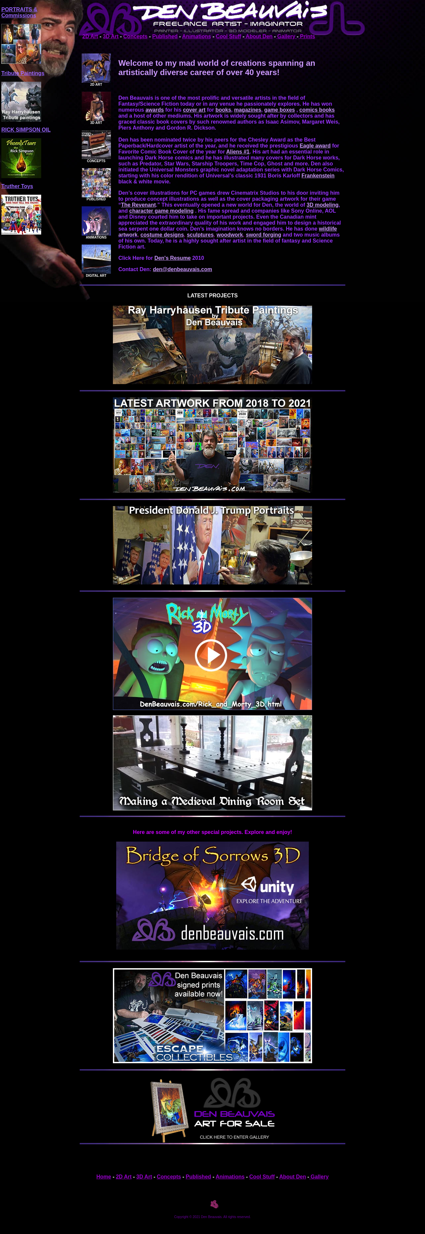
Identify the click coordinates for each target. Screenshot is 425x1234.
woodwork (229, 235)
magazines (247, 110)
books (223, 110)
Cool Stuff (228, 36)
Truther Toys (17, 186)
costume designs (162, 235)
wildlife (328, 229)
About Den (258, 36)
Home (103, 1177)
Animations (196, 36)
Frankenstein (318, 175)
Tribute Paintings (22, 73)
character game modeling (161, 211)
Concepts (135, 36)
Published (164, 36)
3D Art (111, 36)
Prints (306, 36)
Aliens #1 (237, 151)
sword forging (263, 235)
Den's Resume (172, 258)
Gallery (286, 36)
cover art (194, 110)
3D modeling (323, 205)
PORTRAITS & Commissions (19, 12)
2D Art (90, 36)
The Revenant (138, 205)
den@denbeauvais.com (182, 269)
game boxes (279, 110)
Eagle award (314, 146)
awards (154, 110)
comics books (317, 110)
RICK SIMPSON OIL (25, 130)
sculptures (200, 235)
